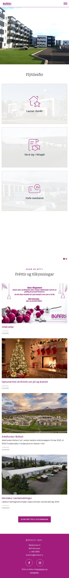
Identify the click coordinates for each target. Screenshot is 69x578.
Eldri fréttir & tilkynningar (34, 519)
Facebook (40, 569)
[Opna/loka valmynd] (65, 3)
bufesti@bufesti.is (34, 555)
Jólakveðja (7, 327)
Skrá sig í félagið (35, 155)
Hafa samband (35, 198)
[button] (64, 259)
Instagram (34, 572)
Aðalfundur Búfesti (12, 437)
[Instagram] (39, 562)
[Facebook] (29, 562)
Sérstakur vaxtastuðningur (17, 498)
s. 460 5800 (34, 552)
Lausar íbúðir (34, 111)
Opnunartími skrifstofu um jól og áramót (25, 382)
